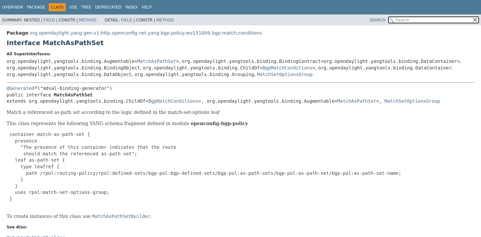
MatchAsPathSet (156, 61)
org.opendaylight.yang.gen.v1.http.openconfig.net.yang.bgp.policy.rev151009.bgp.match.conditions (146, 33)
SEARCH (378, 20)
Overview (12, 7)
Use (73, 7)
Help (147, 7)
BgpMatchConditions (287, 67)
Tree (86, 7)
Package (36, 7)
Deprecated (108, 7)
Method (88, 20)
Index (131, 7)
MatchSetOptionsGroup (285, 74)
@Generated (20, 88)
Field (49, 20)
